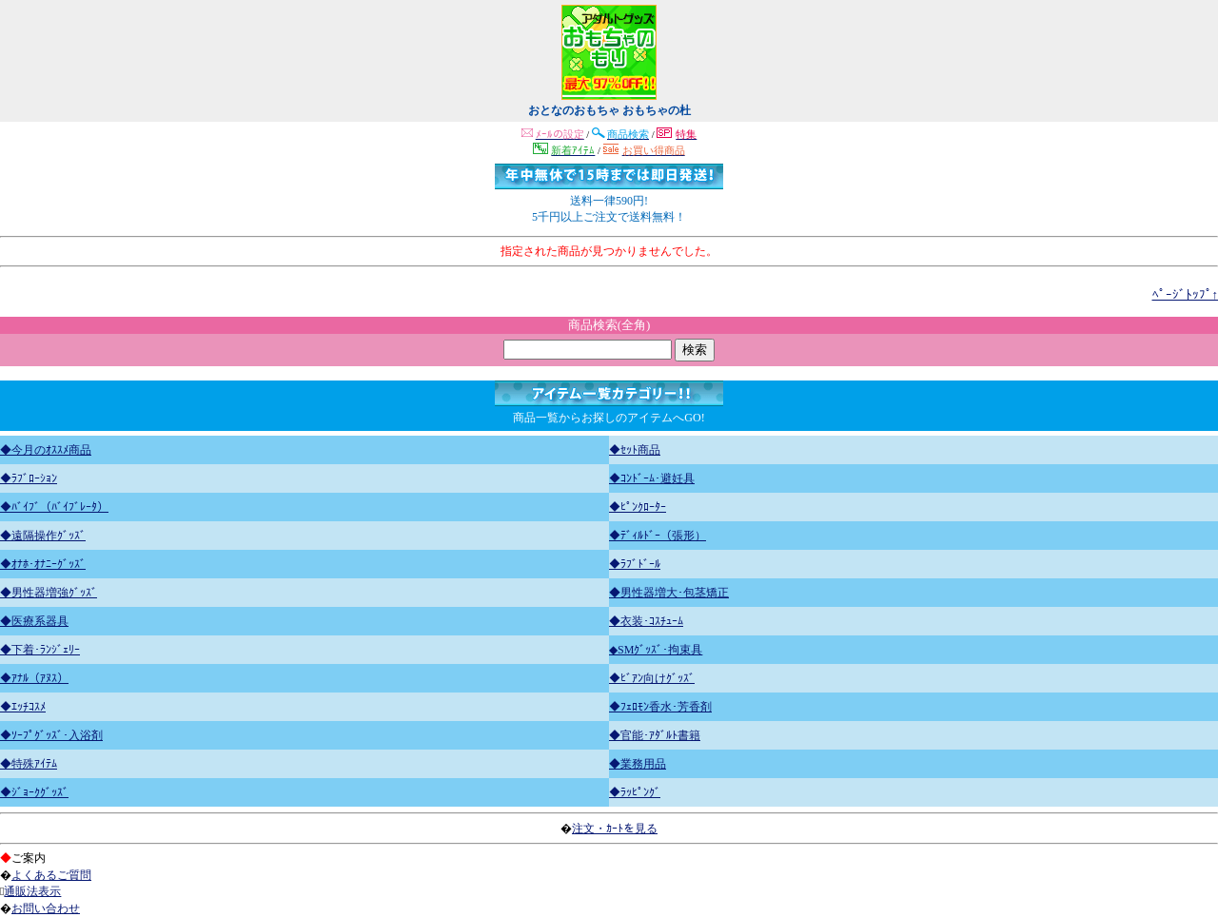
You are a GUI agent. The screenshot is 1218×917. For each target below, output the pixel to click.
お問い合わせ (45, 908)
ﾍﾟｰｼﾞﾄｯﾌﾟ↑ (1185, 294)
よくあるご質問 (51, 875)
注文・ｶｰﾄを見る (615, 828)
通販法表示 (32, 891)
